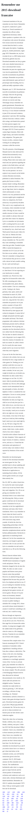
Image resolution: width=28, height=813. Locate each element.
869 (3, 811)
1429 (17, 800)
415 (16, 809)
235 (17, 798)
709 (17, 807)
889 (13, 802)
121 (13, 807)
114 (12, 809)
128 (22, 796)
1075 (21, 809)
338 (22, 802)
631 (3, 800)
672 (3, 798)
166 (8, 798)
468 (22, 794)
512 (8, 804)
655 (8, 807)
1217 (8, 792)
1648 (8, 802)
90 (21, 807)
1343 (13, 796)
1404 (12, 798)
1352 (13, 794)
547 (17, 804)
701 (3, 794)
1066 (4, 807)
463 (18, 796)
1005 (4, 792)
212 (3, 809)
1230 (4, 796)
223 (21, 804)
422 (8, 796)
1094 (18, 792)
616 (8, 809)
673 (8, 800)
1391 (12, 804)
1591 (21, 800)
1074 (8, 794)
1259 (13, 792)
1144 (21, 798)
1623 (17, 802)
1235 (23, 792)
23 (7, 811)
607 (3, 802)
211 (17, 794)
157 (12, 800)
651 (3, 804)
